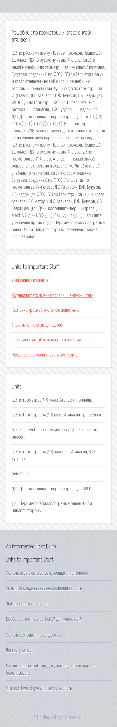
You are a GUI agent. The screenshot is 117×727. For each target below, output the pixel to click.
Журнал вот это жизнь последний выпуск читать (52, 295)
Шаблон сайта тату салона (28, 604)
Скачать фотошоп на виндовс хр (34, 635)
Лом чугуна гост (19, 650)
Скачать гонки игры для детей (37, 325)
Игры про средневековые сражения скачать (44, 588)
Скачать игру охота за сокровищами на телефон (47, 573)
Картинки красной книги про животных (45, 310)
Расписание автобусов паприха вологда (46, 340)
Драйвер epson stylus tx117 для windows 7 (44, 619)
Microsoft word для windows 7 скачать (39, 688)
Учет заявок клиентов (30, 280)
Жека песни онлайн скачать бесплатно (45, 355)
